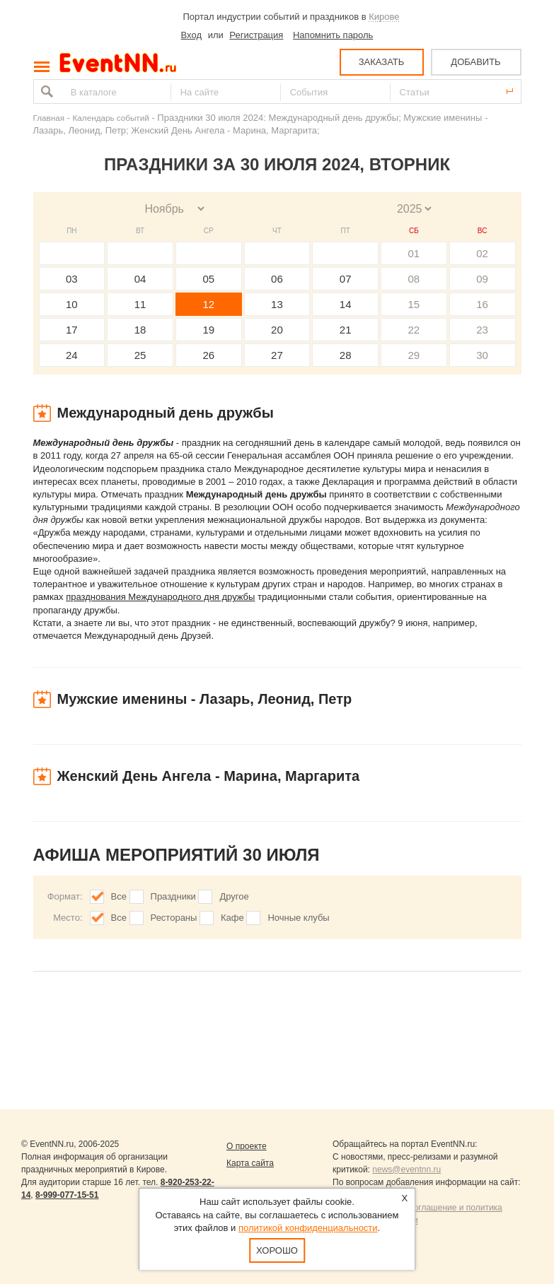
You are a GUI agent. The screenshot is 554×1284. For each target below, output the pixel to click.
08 (414, 279)
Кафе (232, 917)
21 (346, 330)
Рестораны (174, 917)
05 (208, 279)
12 (208, 304)
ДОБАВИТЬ (475, 62)
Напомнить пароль (333, 35)
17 (72, 330)
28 (346, 355)
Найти (45, 91)
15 (414, 304)
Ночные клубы (298, 917)
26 (208, 355)
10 (72, 304)
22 (414, 330)
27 (277, 355)
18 (140, 330)
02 (482, 253)
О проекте (246, 1146)
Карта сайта (250, 1163)
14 (346, 304)
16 (482, 304)
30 (482, 355)
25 (140, 355)
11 (140, 304)
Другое (233, 896)
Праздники (173, 896)
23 (482, 330)
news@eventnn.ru (406, 1169)
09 (482, 279)
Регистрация (256, 35)
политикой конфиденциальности (308, 1228)
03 (72, 279)
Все (119, 896)
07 (346, 279)
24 (72, 355)
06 (277, 279)
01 (414, 253)
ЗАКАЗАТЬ (382, 62)
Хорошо (277, 1250)
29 (414, 355)
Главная (48, 117)
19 (208, 330)
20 (277, 330)
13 (277, 304)
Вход (191, 35)
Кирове (384, 16)
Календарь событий (111, 117)
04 (140, 279)
